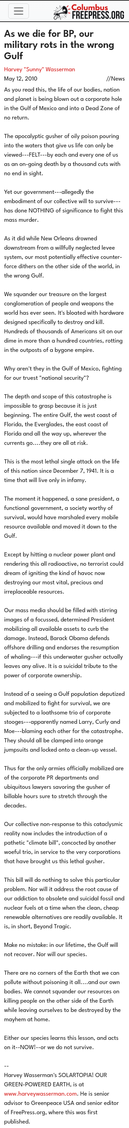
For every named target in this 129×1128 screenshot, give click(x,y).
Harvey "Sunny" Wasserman (39, 70)
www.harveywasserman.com (40, 1094)
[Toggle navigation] (18, 11)
